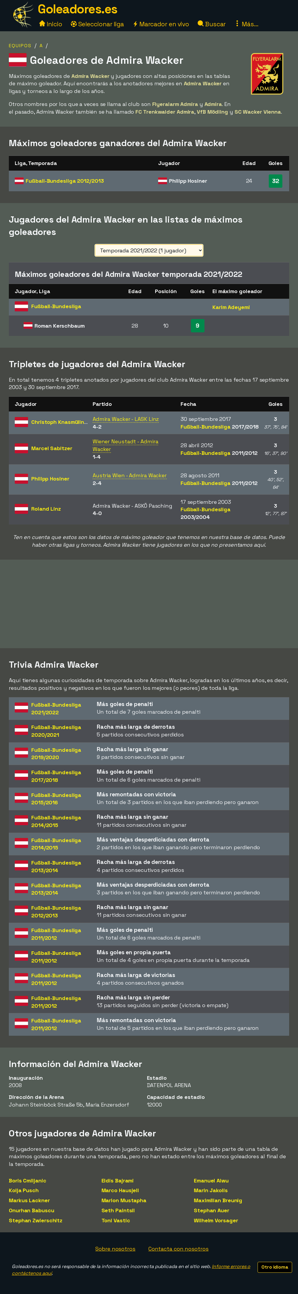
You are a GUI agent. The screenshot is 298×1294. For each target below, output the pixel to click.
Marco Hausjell (120, 1190)
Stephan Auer (211, 1210)
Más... (246, 24)
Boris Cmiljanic (27, 1180)
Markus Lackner (29, 1200)
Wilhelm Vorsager (216, 1220)
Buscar (212, 24)
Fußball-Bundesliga (65, 180)
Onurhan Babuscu (31, 1210)
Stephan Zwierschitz (35, 1220)
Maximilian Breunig (218, 1200)
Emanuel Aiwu (211, 1180)
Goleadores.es (77, 9)
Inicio (50, 24)
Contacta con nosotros (178, 1248)
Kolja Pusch (24, 1190)
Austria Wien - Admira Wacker (130, 475)
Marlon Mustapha (124, 1200)
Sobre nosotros (115, 1248)
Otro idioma (274, 1267)
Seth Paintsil (118, 1210)
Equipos (20, 46)
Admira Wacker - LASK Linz (126, 419)
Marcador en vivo (160, 24)
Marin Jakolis (211, 1190)
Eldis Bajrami (117, 1180)
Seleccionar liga (97, 24)
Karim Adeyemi (231, 307)
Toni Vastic (115, 1220)
